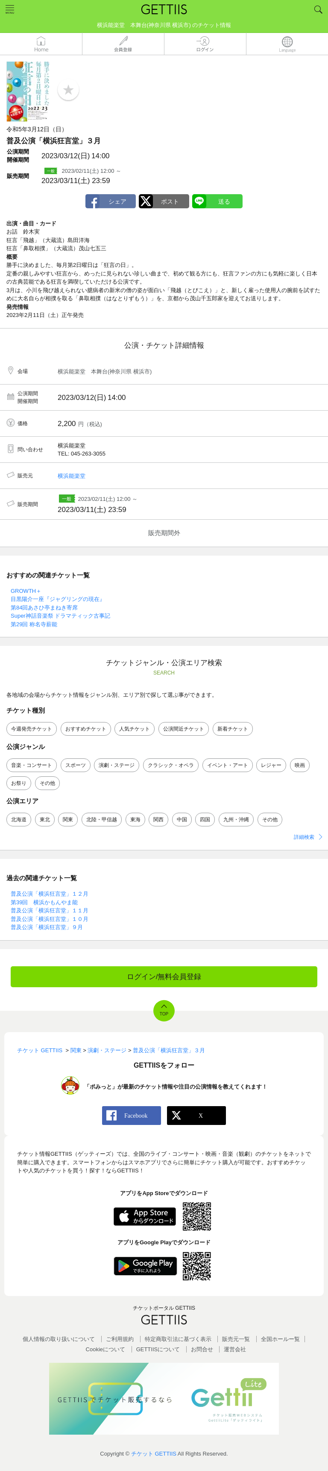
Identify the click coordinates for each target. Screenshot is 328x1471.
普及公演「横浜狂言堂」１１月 (49, 910)
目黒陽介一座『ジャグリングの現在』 (58, 599)
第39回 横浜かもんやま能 (44, 902)
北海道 (18, 820)
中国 (182, 820)
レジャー (271, 765)
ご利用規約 (120, 1339)
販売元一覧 (236, 1339)
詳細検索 (304, 837)
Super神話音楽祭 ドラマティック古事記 (60, 616)
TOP (164, 1014)
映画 (300, 765)
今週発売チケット (31, 729)
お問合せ (202, 1349)
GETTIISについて (158, 1349)
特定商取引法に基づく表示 (178, 1339)
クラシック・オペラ (171, 765)
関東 (68, 820)
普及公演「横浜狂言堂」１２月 (49, 894)
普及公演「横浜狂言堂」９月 (47, 927)
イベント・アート (227, 765)
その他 (47, 783)
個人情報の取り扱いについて (59, 1339)
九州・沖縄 (236, 820)
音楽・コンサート (31, 765)
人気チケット (134, 729)
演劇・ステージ (117, 765)
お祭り (18, 783)
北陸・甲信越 (101, 820)
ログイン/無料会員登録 (164, 977)
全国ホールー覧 (280, 1339)
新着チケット (232, 729)
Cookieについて (105, 1349)
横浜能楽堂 (71, 476)
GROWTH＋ (26, 591)
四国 (205, 820)
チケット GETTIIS (153, 1453)
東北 (45, 820)
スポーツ (75, 765)
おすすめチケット (85, 729)
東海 (135, 820)
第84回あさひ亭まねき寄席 (44, 607)
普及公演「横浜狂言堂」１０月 (49, 919)
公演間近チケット (183, 729)
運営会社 (235, 1349)
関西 (158, 820)
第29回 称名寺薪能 (34, 624)
